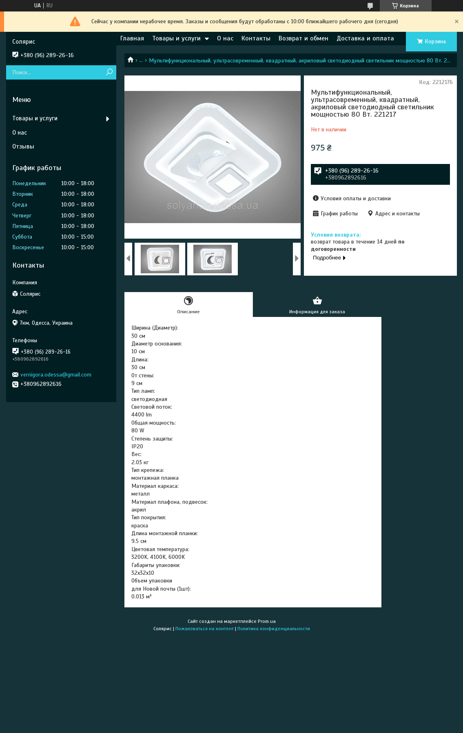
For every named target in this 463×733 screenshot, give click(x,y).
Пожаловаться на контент (204, 628)
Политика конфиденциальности (273, 628)
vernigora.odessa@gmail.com (55, 374)
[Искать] (109, 72)
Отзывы (23, 146)
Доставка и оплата (365, 38)
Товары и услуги (176, 38)
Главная (132, 38)
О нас (225, 38)
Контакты (255, 38)
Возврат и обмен (303, 38)
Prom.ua (267, 621)
